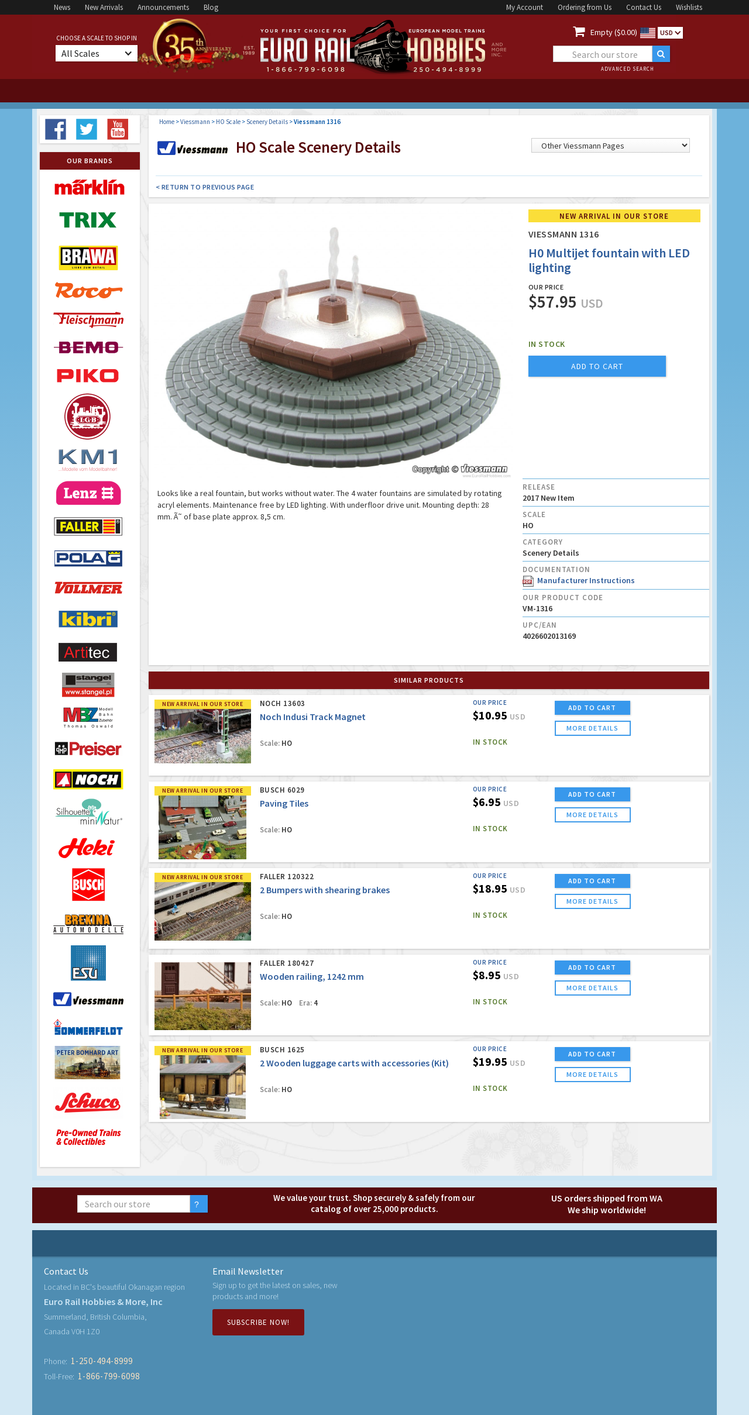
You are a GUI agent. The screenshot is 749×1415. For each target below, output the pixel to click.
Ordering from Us (584, 7)
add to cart (597, 366)
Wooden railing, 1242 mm (312, 976)
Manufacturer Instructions (579, 580)
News (62, 7)
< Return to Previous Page (205, 187)
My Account (524, 7)
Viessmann (195, 122)
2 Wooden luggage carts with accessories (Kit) (354, 1063)
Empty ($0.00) (613, 32)
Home (166, 122)
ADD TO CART (592, 707)
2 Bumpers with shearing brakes (325, 890)
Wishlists (689, 7)
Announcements (163, 7)
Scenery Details (267, 122)
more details (592, 728)
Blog (211, 7)
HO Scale (228, 122)
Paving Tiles (284, 803)
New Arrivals (104, 7)
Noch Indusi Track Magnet (313, 716)
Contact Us (643, 7)
